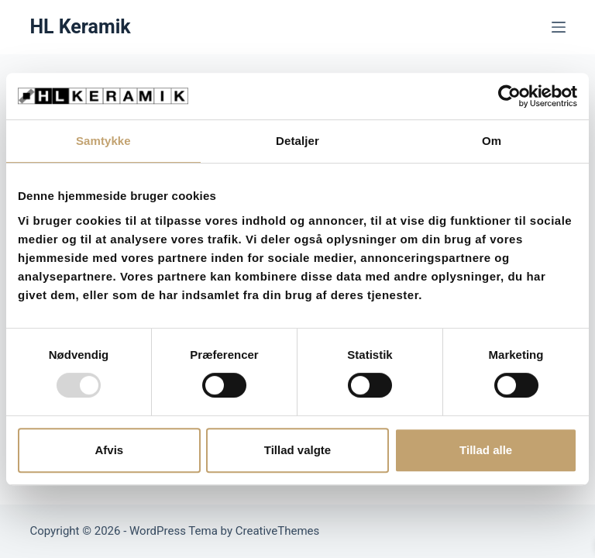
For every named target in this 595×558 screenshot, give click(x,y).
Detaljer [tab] (297, 140)
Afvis (109, 449)
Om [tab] (491, 140)
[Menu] (559, 27)
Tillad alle (485, 449)
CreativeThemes (278, 531)
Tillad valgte (297, 449)
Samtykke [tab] (103, 140)
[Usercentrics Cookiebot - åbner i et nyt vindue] (509, 96)
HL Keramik (79, 27)
